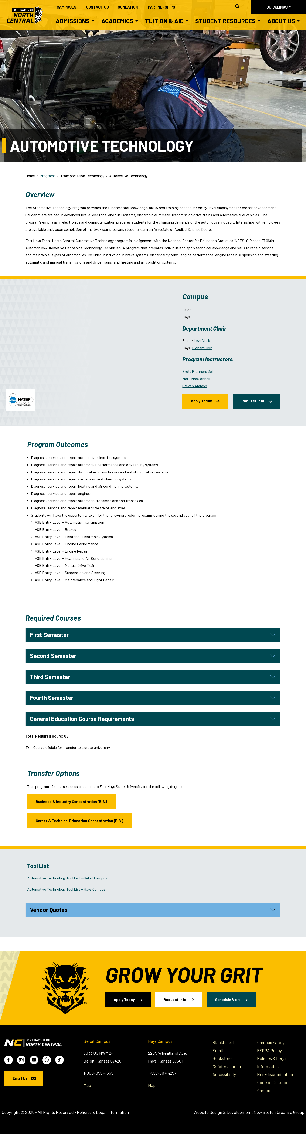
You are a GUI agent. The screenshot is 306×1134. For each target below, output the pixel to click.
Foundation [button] (127, 7)
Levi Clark (202, 340)
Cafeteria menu (226, 1066)
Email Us (20, 1078)
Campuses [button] (66, 7)
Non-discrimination (275, 1074)
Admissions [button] (73, 20)
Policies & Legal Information (103, 1112)
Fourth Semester (51, 697)
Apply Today (201, 401)
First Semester (49, 634)
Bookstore (222, 1058)
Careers (264, 1090)
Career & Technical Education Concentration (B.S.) (79, 820)
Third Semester (50, 676)
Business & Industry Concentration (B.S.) (71, 801)
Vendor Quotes (49, 909)
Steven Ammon (194, 385)
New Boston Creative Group (279, 1112)
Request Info (253, 401)
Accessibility (224, 1074)
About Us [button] (281, 20)
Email (217, 1050)
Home (30, 175)
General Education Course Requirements (82, 718)
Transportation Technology (82, 175)
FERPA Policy (269, 1050)
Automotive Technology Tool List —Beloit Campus (67, 878)
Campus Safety (271, 1042)
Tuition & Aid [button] (164, 20)
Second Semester (53, 655)
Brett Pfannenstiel (197, 371)
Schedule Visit (227, 999)
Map (87, 1085)
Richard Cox (202, 347)
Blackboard (223, 1042)
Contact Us (97, 7)
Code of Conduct (273, 1082)
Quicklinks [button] (277, 7)
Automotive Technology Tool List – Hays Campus (66, 889)
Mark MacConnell (196, 378)
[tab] (153, 635)
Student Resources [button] (225, 20)
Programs (47, 175)
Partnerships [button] (161, 7)
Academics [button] (117, 20)
